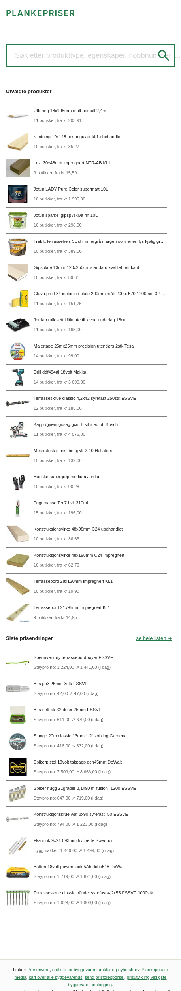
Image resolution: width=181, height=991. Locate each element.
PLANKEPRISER (40, 13)
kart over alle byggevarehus (56, 977)
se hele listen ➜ (154, 638)
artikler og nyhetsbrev (118, 969)
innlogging (102, 984)
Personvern (38, 969)
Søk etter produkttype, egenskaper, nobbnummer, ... (98, 55)
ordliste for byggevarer (73, 969)
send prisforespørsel (104, 977)
